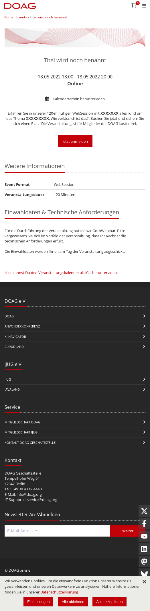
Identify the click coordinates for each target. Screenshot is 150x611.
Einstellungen (38, 602)
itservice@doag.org (41, 499)
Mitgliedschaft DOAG (22, 422)
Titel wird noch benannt (48, 17)
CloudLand (14, 346)
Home (8, 17)
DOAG (9, 316)
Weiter (127, 530)
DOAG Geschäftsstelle (23, 473)
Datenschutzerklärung (59, 592)
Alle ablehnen (73, 602)
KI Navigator (15, 336)
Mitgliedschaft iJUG (21, 432)
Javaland (12, 389)
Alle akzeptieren (109, 602)
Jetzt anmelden (75, 141)
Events (21, 17)
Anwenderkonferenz (22, 326)
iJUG (8, 379)
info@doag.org (29, 494)
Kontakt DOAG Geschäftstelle (30, 442)
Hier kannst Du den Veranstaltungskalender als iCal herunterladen (61, 272)
